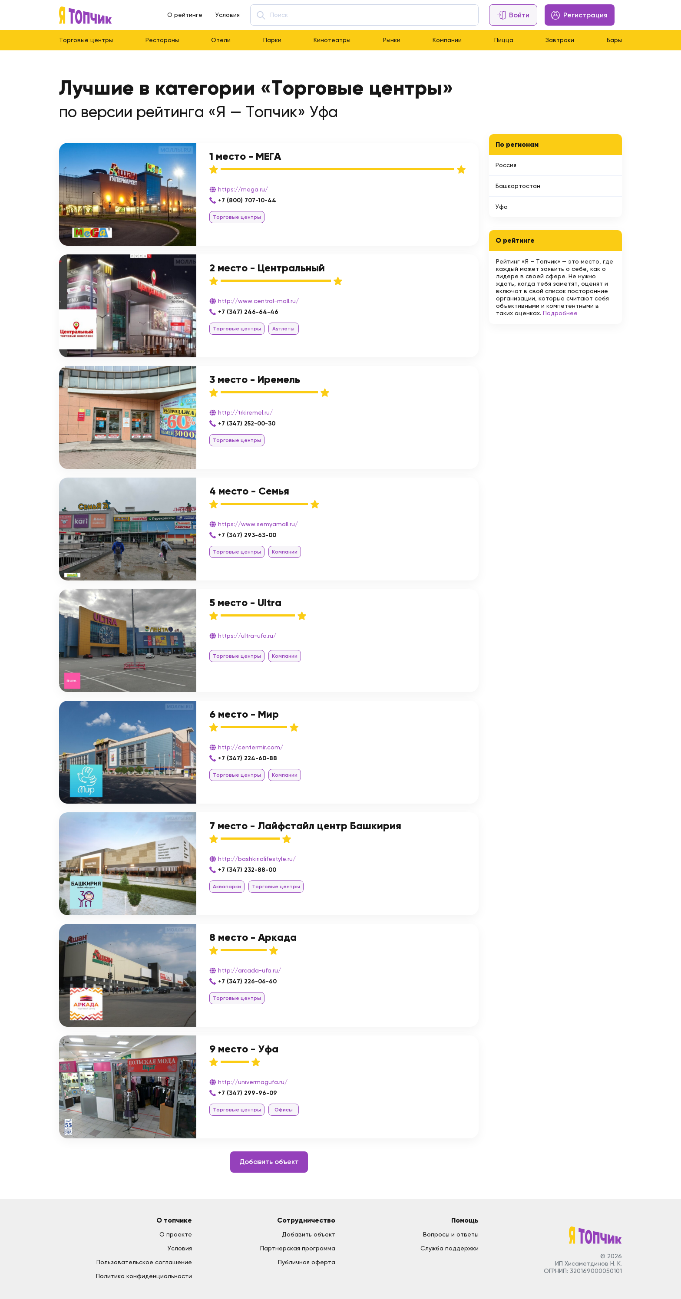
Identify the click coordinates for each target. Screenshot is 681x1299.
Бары (614, 39)
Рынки (391, 39)
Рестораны (162, 39)
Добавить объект (269, 1161)
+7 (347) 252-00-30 (246, 423)
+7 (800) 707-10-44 (247, 200)
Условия (227, 14)
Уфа (502, 206)
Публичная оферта (306, 1262)
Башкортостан (518, 185)
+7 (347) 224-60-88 (247, 758)
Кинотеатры (332, 39)
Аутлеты (283, 329)
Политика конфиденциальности (144, 1276)
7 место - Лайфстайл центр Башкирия (305, 825)
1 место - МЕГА (245, 156)
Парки (272, 39)
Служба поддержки (449, 1248)
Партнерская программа (297, 1248)
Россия (506, 165)
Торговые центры (86, 39)
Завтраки (559, 39)
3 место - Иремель (254, 379)
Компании (447, 39)
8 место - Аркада (253, 937)
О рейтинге (184, 14)
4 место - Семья (249, 491)
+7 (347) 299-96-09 (247, 1093)
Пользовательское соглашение (144, 1262)
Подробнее (560, 313)
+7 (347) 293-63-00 (247, 535)
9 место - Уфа (243, 1048)
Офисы (283, 1110)
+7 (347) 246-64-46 (248, 312)
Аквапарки (227, 887)
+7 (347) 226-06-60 (247, 981)
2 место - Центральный (267, 267)
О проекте (175, 1234)
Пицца (503, 39)
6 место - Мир (244, 714)
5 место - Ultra (245, 602)
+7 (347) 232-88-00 (247, 870)
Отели (221, 39)
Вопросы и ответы (451, 1234)
